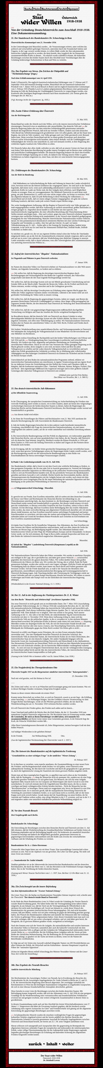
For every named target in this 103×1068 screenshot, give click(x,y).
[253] (26, 699)
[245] (83, 126)
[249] (12, 414)
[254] (33, 777)
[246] (82, 197)
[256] (26, 932)
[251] (75, 558)
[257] (12, 1015)
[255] (12, 860)
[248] (26, 340)
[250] (12, 488)
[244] (12, 27)
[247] (12, 273)
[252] (81, 621)
